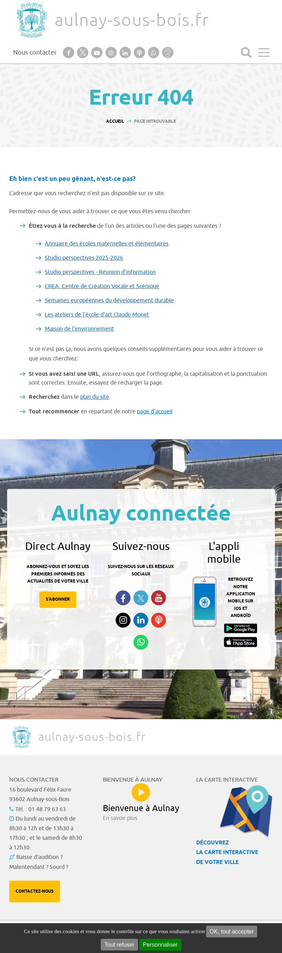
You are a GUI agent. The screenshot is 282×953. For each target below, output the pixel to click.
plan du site (94, 397)
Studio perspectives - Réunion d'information (100, 272)
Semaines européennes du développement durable (109, 300)
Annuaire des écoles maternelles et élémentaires (106, 243)
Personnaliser (160, 945)
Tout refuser (119, 945)
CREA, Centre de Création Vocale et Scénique (102, 286)
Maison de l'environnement (79, 328)
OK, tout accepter (232, 932)
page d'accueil (154, 411)
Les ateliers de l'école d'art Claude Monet (97, 314)
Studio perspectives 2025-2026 (84, 257)
